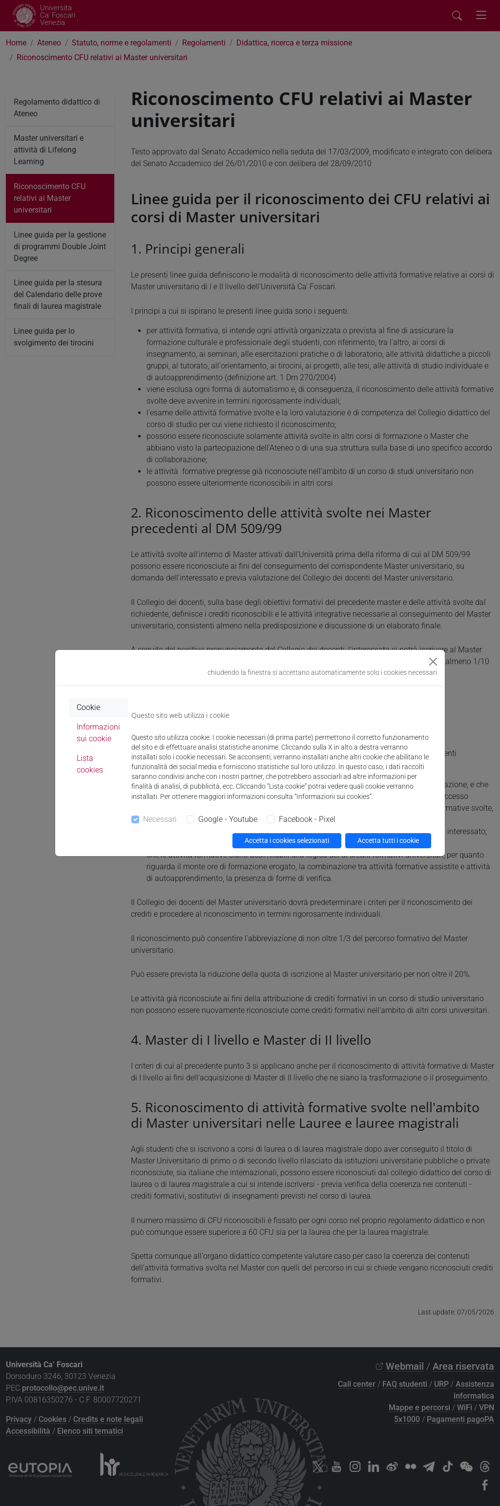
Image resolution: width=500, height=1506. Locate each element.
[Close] (433, 661)
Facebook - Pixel (307, 819)
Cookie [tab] (88, 707)
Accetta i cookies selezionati (287, 840)
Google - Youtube (227, 819)
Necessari (160, 819)
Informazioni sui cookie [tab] (98, 732)
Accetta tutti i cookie (388, 840)
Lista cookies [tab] (90, 764)
